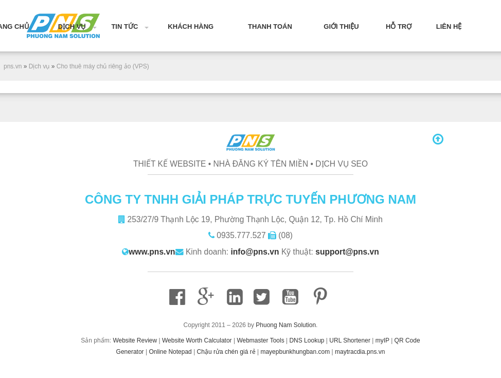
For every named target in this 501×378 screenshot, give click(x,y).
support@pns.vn (347, 251)
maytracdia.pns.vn (360, 351)
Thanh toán (270, 26)
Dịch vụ (72, 26)
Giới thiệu (341, 26)
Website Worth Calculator (197, 340)
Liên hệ (449, 26)
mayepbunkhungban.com (295, 351)
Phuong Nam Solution (286, 325)
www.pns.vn (152, 251)
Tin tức (124, 26)
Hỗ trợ (398, 26)
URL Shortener (349, 340)
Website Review (135, 340)
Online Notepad (170, 351)
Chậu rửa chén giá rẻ (226, 351)
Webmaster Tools (260, 340)
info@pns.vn (255, 251)
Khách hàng (190, 26)
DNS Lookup (306, 340)
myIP (382, 340)
